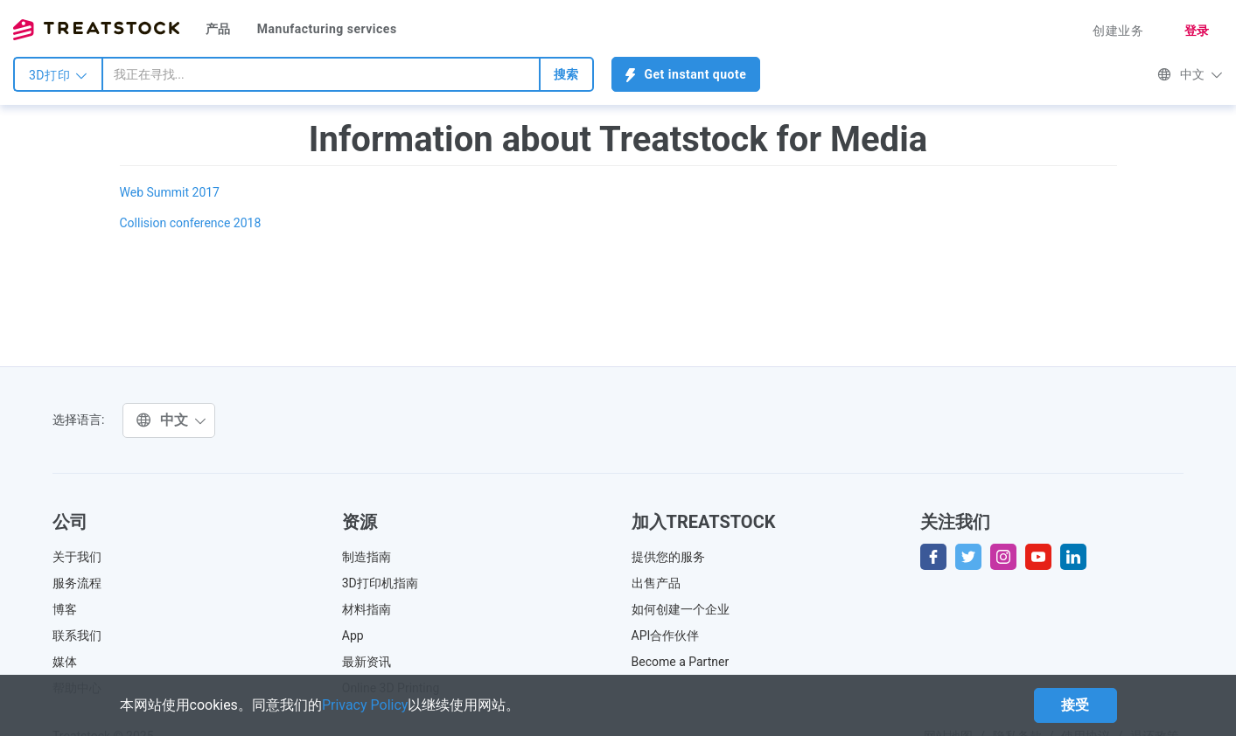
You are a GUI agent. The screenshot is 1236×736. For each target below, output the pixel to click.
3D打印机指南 (380, 583)
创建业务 (1118, 31)
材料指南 (366, 609)
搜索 (566, 74)
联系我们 (76, 635)
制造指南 (366, 557)
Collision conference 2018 (191, 223)
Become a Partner (681, 662)
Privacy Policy (365, 705)
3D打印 (58, 75)
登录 (1197, 31)
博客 (64, 609)
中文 (1190, 74)
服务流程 (76, 583)
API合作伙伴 (666, 635)
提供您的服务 (668, 557)
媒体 (64, 662)
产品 (218, 29)
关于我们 (76, 557)
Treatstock (96, 29)
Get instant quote (686, 74)
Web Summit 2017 (170, 192)
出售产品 (656, 583)
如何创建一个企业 (681, 609)
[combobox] (321, 74)
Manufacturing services (327, 29)
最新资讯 (366, 662)
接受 (1075, 705)
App (353, 635)
